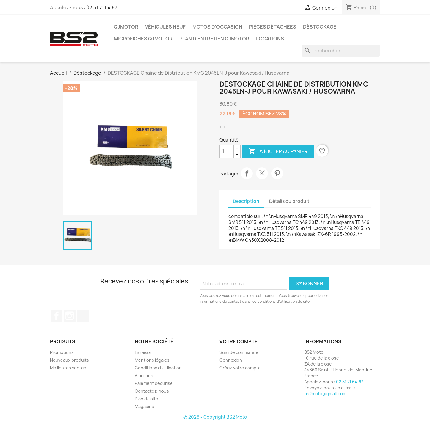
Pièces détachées (272, 26)
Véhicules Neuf (165, 26)
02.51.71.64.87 (101, 7)
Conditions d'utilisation (158, 368)
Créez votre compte (240, 368)
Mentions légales (152, 360)
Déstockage (319, 26)
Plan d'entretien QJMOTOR (214, 38)
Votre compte (238, 341)
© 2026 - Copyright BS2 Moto (215, 417)
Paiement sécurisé (154, 383)
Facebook (56, 316)
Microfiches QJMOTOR (143, 38)
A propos (144, 375)
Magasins (144, 406)
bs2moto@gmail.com (325, 393)
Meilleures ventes (68, 368)
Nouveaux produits (69, 360)
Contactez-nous (152, 391)
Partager (247, 173)
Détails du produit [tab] (289, 201)
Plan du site (146, 399)
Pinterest (277, 173)
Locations (270, 38)
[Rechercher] (341, 51)
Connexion (230, 360)
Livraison (144, 352)
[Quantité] (226, 151)
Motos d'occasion (217, 26)
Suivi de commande (238, 352)
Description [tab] (246, 201)
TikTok (83, 316)
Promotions (62, 352)
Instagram (70, 316)
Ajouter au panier (278, 151)
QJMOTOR (126, 26)
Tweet (262, 173)
